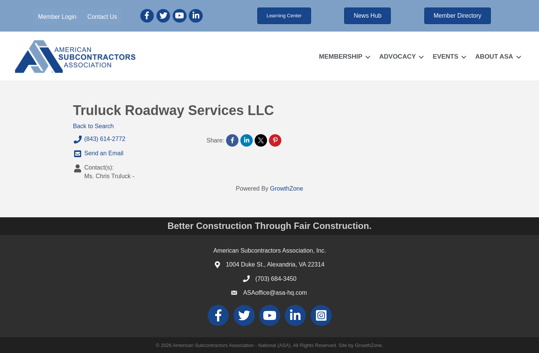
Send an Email (98, 153)
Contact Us (102, 17)
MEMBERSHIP (340, 56)
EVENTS (446, 56)
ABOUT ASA (494, 56)
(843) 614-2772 (99, 139)
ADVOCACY (397, 56)
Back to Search (93, 126)
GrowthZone (286, 188)
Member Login (57, 17)
